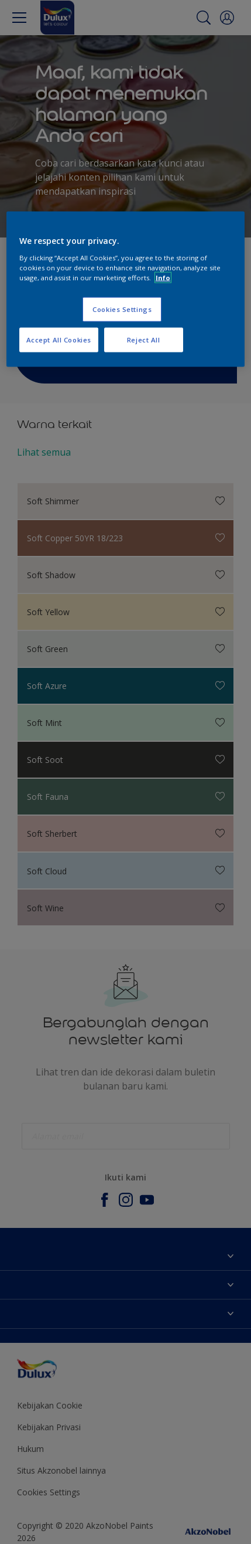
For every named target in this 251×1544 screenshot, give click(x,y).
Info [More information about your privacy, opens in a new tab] (163, 277)
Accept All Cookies (58, 339)
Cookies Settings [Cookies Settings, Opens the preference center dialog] (122, 308)
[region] (125, 289)
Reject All (143, 339)
